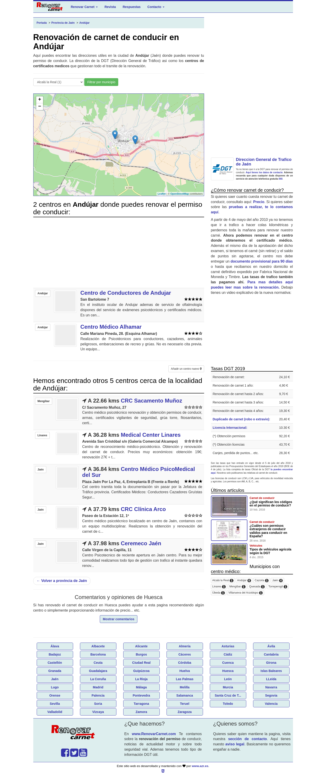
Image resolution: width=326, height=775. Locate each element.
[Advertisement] (118, 252)
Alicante (141, 646)
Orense (54, 695)
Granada (54, 671)
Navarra (271, 687)
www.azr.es (200, 766)
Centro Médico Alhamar (111, 327)
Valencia (271, 703)
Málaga (141, 687)
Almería (184, 646)
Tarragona (141, 703)
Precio (258, 202)
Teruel (184, 703)
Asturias (227, 646)
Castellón (55, 662)
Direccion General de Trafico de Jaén (264, 161)
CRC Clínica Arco (143, 509)
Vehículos (256, 545)
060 (280, 179)
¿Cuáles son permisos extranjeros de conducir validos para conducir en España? (268, 531)
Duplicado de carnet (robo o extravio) (241, 419)
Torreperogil (277, 586)
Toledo (228, 703)
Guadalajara (98, 671)
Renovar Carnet (84, 7)
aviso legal (234, 744)
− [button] (39, 106)
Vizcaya (98, 712)
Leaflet (162, 193)
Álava (55, 646)
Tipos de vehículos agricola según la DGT (270, 551)
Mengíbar (237, 586)
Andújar (244, 580)
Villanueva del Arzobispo (245, 592)
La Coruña (98, 679)
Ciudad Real (141, 662)
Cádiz (228, 654)
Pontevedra (141, 695)
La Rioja (141, 679)
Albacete (98, 646)
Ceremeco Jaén (141, 543)
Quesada (257, 586)
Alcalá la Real (223, 580)
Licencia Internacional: (230, 427)
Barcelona (98, 654)
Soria (98, 703)
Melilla (185, 687)
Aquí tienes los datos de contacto (264, 172)
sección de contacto (247, 739)
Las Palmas (184, 679)
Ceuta (98, 662)
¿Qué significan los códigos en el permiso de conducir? (271, 503)
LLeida (271, 679)
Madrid (98, 687)
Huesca (228, 671)
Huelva (185, 671)
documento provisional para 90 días (262, 261)
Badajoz (55, 654)
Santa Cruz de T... (228, 695)
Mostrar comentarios (118, 619)
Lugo (55, 687)
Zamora (141, 712)
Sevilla (55, 703)
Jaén (277, 580)
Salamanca (184, 695)
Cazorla (262, 580)
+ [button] (39, 99)
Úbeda (218, 592)
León (228, 679)
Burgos (141, 654)
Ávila (271, 646)
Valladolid (54, 712)
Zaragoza (185, 712)
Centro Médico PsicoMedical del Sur (138, 472)
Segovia (271, 695)
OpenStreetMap (179, 193)
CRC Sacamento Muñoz (151, 401)
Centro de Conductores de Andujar (125, 293)
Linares (219, 586)
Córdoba (184, 662)
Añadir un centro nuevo (186, 368)
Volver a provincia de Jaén (62, 581)
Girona (271, 662)
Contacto (155, 7)
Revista (110, 7)
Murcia (228, 687)
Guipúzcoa (141, 671)
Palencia (98, 695)
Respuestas (132, 7)
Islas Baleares (271, 671)
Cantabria (271, 654)
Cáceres (184, 654)
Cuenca (228, 662)
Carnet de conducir (262, 498)
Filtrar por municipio (101, 82)
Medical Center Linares (151, 435)
